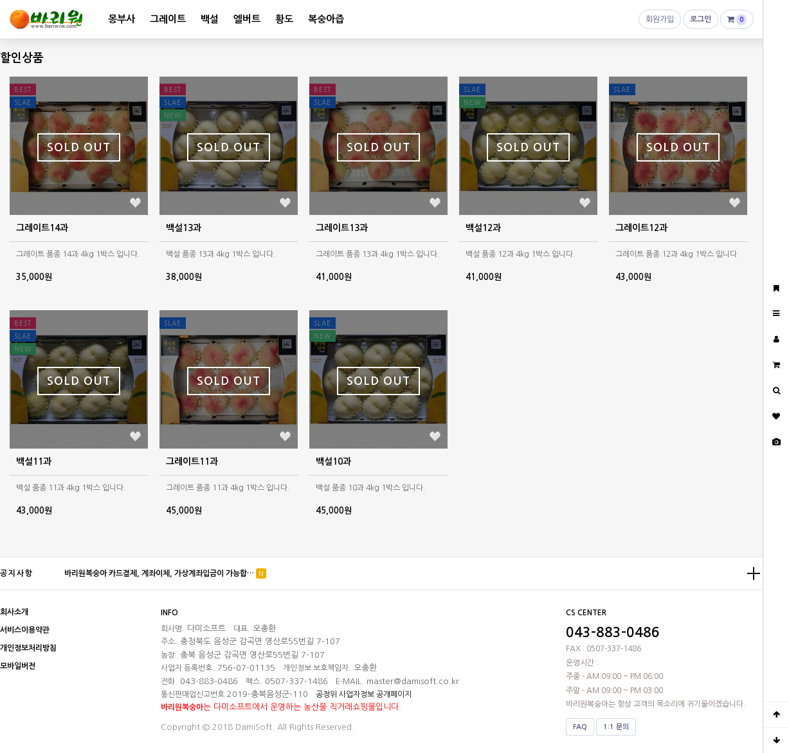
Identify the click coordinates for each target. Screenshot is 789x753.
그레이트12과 (641, 227)
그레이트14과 (42, 227)
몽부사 (121, 19)
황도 (284, 19)
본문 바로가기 (0, 0)
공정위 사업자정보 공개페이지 (364, 694)
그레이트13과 (342, 227)
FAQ (580, 726)
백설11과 (33, 461)
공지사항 (16, 573)
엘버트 (246, 19)
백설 (210, 19)
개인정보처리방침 (28, 648)
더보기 (753, 573)
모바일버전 (17, 666)
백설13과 (183, 227)
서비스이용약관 (25, 630)
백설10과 (333, 461)
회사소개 (14, 612)
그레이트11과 (192, 461)
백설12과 (483, 227)
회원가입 (659, 22)
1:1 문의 (616, 726)
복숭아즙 (326, 19)
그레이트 (168, 19)
